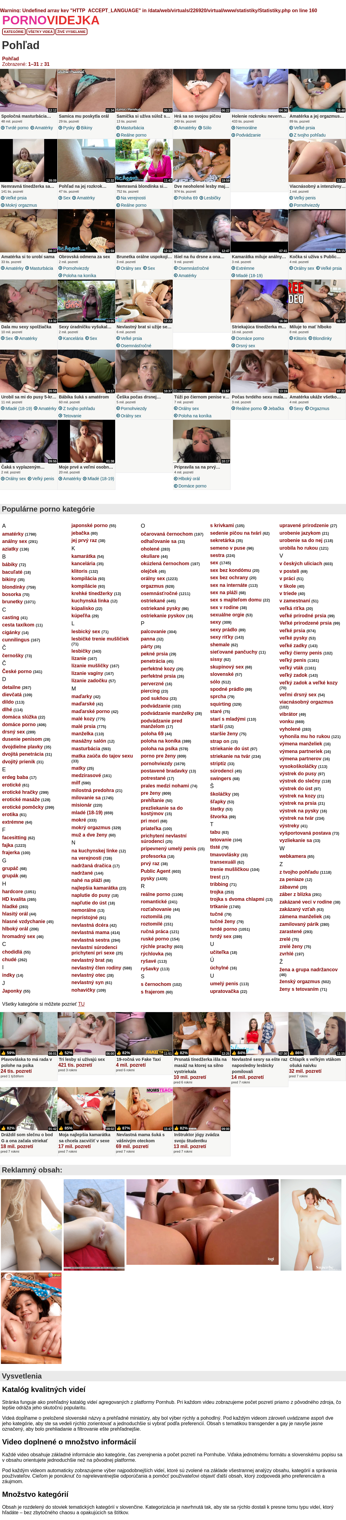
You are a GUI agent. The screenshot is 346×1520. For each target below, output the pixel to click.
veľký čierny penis (300, 658)
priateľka (151, 834)
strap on (219, 746)
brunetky (12, 607)
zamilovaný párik (299, 929)
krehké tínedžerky (92, 598)
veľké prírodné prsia (302, 621)
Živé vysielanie (71, 32)
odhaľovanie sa (158, 546)
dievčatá (12, 700)
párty (147, 652)
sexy (298, 412)
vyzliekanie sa (295, 845)
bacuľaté (12, 577)
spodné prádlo (227, 694)
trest (215, 882)
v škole (287, 591)
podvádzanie (248, 135)
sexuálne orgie (227, 620)
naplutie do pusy (91, 900)
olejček (149, 576)
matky (79, 773)
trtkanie (219, 912)
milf (76, 788)
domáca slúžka (19, 722)
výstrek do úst (295, 794)
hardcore (12, 897)
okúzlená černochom (165, 569)
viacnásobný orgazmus (306, 707)
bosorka (11, 599)
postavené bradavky (164, 776)
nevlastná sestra (91, 945)
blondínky (322, 340)
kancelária (73, 340)
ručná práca (154, 937)
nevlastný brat (88, 965)
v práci (287, 584)
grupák (10, 881)
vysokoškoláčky (298, 771)
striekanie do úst (229, 754)
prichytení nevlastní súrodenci (163, 844)
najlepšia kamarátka (95, 893)
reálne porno (134, 135)
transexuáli (223, 867)
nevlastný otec (88, 980)
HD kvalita (14, 904)
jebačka (276, 412)
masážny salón (89, 746)
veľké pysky (293, 643)
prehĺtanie (152, 805)
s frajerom (152, 997)
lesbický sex (86, 637)
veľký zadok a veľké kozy (308, 688)
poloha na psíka (159, 754)
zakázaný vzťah (297, 914)
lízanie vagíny (87, 678)
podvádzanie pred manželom (161, 729)
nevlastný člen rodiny (97, 973)
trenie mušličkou (229, 874)
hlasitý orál (15, 919)
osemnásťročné (193, 270)
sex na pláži (224, 598)
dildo (8, 707)
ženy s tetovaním (299, 994)
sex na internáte (228, 590)
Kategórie (14, 32)
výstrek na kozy (297, 801)
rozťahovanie (156, 914)
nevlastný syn (88, 987)
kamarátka (84, 561)
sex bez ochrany (229, 583)
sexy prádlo (223, 635)
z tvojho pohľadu (310, 135)
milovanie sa (86, 803)
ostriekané (153, 606)
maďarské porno (91, 716)
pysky (68, 127)
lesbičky (212, 197)
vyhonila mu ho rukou (304, 741)
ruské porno (155, 944)
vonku (286, 727)
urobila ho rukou (298, 553)
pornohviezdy (307, 205)
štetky (217, 814)
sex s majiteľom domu (236, 605)
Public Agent (155, 876)
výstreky (289, 831)
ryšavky (150, 974)
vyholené (289, 734)
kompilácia (84, 584)
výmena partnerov (300, 764)
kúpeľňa (81, 621)
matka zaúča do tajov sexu (102, 761)
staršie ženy (224, 739)
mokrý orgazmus (21, 205)
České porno (17, 677)
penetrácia (153, 666)
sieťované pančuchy (233, 657)
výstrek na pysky (299, 816)
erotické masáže (21, 805)
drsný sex (245, 347)
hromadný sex (18, 941)
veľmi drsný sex (297, 700)
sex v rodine (224, 612)
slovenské (222, 679)
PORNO (51, 20)
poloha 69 (188, 197)
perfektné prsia (158, 681)
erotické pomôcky (23, 812)
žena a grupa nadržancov (308, 975)
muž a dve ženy (89, 840)
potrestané (153, 783)
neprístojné (85, 923)
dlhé (7, 715)
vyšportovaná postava (305, 838)
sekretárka (222, 545)
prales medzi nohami (165, 791)
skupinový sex (227, 672)
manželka (83, 739)
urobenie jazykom (299, 538)
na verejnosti (133, 197)
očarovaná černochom (167, 539)
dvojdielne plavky (22, 752)
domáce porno (250, 340)
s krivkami (222, 530)
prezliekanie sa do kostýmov (162, 816)
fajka (7, 850)
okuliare (150, 561)
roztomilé (151, 929)
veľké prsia (304, 127)
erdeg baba (15, 782)
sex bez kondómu (230, 575)
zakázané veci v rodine (305, 907)
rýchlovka (152, 959)
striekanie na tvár (230, 761)
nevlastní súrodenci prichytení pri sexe (94, 955)
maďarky (82, 702)
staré (216, 716)
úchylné (219, 973)
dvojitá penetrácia (23, 759)
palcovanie (153, 637)
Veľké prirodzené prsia (305, 628)
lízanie (79, 663)
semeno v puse (227, 553)
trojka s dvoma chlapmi (237, 904)
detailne (11, 692)
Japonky (12, 996)
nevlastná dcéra (90, 930)
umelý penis (224, 989)
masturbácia (132, 127)
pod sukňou (154, 703)
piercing (150, 696)
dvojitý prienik (18, 767)
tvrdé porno (17, 127)
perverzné (152, 689)
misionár (82, 810)
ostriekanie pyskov (163, 621)
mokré (79, 825)
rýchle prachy (156, 951)
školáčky (220, 799)
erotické (11, 790)
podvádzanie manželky (167, 718)
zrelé (284, 944)
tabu (215, 837)
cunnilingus (16, 645)
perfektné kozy (158, 674)
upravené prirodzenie (304, 530)
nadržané (82, 878)
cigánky (11, 637)
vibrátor (288, 719)
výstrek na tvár (296, 823)
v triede (288, 598)
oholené (150, 554)
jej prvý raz (84, 545)
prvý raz (150, 869)
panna (148, 644)
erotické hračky (20, 797)
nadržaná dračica (91, 871)
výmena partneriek (300, 756)
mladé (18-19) (249, 277)
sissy (216, 664)
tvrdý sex (220, 941)
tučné (216, 919)
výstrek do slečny (299, 786)
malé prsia (84, 731)
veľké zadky (293, 651)
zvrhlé (286, 959)
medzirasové (86, 780)
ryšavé (148, 966)
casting (10, 623)
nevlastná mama (91, 937)
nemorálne (246, 127)
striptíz (218, 769)
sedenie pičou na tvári (235, 538)
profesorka (153, 861)
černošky (12, 661)
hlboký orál (189, 482)
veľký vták (291, 673)
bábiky (10, 570)
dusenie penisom (22, 744)
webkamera (292, 861)
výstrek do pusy (297, 779)
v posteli (289, 576)
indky (8, 980)
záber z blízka (295, 899)
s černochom (156, 989)
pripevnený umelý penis (168, 854)
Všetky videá (40, 32)
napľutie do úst (89, 908)
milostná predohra (93, 795)
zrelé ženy (290, 951)
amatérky (44, 127)
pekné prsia (154, 659)
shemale (220, 650)
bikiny (86, 127)
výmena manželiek (300, 749)
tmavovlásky (224, 860)
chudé (9, 965)
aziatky (10, 554)
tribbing (219, 889)
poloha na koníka (79, 277)
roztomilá (151, 922)
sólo (207, 127)
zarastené (290, 937)
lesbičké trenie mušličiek (100, 644)
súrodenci (221, 776)
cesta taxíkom (18, 630)
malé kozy (83, 724)
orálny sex (131, 270)
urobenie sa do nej (300, 545)
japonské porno (90, 530)
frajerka (11, 858)
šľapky (218, 807)
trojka (217, 897)
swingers (220, 784)
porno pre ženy (158, 761)
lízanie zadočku (89, 686)
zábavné (288, 892)
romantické (154, 907)
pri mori (150, 826)
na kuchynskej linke (95, 856)
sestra (217, 560)
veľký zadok (293, 680)
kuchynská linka (90, 606)
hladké (10, 912)
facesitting (14, 843)
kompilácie (84, 591)
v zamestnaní (294, 606)
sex (66, 197)
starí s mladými (228, 724)
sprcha (218, 702)
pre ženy (151, 798)
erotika (10, 819)
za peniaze (291, 884)
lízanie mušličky (90, 671)
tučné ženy (222, 926)
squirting (220, 709)
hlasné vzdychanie (23, 926)
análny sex (14, 546)
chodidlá (12, 957)
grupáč (10, 873)
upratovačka (224, 996)
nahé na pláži (87, 885)
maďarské (83, 709)
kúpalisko (83, 613)
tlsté (215, 852)
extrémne (245, 270)
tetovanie (72, 419)
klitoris (300, 340)
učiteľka (219, 957)
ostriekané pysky (160, 613)
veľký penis (305, 197)
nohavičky (83, 995)
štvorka (219, 822)
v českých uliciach (300, 569)
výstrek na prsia (297, 808)
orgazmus (320, 412)
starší (216, 731)
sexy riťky (221, 642)
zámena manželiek (300, 922)
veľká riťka (291, 613)
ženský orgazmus (299, 987)
